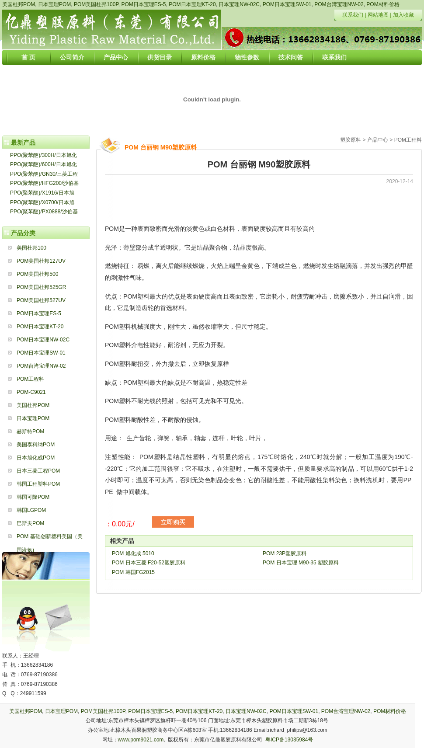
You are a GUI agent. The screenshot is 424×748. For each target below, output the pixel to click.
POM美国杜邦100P (96, 4)
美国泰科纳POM (36, 445)
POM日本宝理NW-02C (43, 340)
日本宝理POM (54, 4)
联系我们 (352, 15)
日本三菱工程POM (38, 471)
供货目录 (159, 57)
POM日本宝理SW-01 (287, 4)
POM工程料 (30, 379)
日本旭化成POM (36, 458)
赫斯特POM (30, 431)
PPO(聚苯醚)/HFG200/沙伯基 (44, 183)
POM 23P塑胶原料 (284, 553)
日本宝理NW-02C (239, 4)
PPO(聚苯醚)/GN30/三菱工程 (44, 174)
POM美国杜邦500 (37, 274)
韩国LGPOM (31, 510)
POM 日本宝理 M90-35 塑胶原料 (301, 563)
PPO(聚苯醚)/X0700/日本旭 (42, 202)
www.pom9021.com (141, 740)
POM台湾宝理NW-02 (338, 4)
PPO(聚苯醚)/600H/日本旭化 (43, 164)
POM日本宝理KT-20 (192, 4)
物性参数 (247, 57)
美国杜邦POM (18, 4)
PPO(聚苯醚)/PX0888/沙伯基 (44, 212)
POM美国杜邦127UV (41, 261)
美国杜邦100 (31, 248)
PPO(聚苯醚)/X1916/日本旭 (42, 193)
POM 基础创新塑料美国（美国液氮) (50, 538)
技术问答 (290, 57)
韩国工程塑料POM (38, 484)
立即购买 (173, 521)
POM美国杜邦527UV (41, 300)
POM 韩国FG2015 (133, 572)
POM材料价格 (382, 4)
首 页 (28, 57)
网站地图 (378, 15)
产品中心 (116, 57)
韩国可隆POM (33, 497)
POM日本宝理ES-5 (144, 4)
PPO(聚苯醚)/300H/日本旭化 (43, 155)
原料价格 (203, 57)
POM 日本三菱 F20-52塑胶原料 (148, 563)
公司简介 (72, 57)
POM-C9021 (31, 392)
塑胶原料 (350, 140)
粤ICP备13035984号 (289, 740)
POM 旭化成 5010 (133, 553)
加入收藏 (403, 15)
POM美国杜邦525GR (41, 287)
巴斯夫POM (30, 523)
